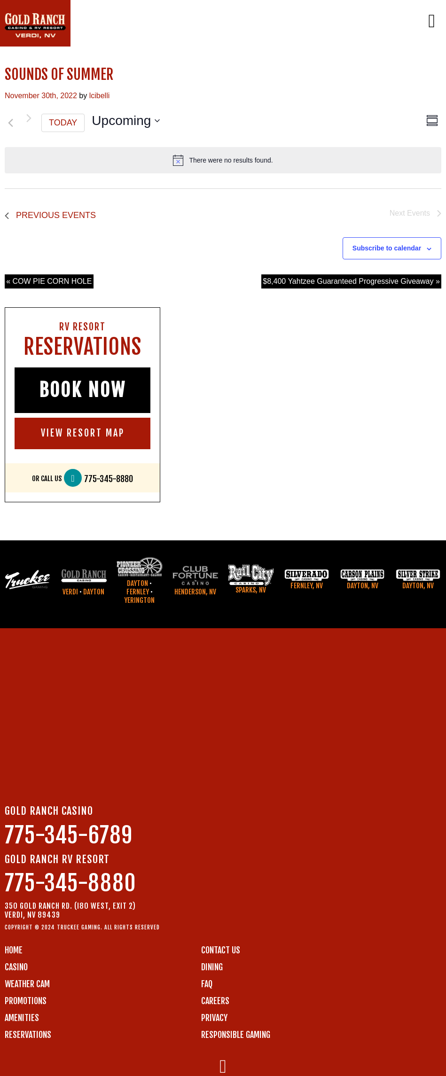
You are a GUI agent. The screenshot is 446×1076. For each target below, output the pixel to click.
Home (14, 950)
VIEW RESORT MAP (83, 433)
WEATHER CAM (27, 984)
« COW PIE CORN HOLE (49, 281)
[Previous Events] (10, 123)
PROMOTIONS (26, 1001)
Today (63, 122)
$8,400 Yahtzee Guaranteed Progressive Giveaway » (351, 281)
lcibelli (99, 96)
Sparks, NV (250, 589)
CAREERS (215, 1001)
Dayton (93, 591)
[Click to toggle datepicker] (126, 120)
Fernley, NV (306, 585)
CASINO (16, 967)
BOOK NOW (82, 390)
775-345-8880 (108, 479)
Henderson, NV (195, 591)
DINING (212, 967)
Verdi (70, 591)
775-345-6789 (69, 835)
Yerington (139, 600)
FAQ (206, 984)
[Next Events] (28, 118)
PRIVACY (214, 1018)
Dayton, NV (362, 585)
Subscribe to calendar (386, 248)
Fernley (137, 591)
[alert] (223, 160)
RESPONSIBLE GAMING (235, 1034)
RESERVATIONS (28, 1034)
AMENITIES (22, 1018)
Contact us (220, 950)
